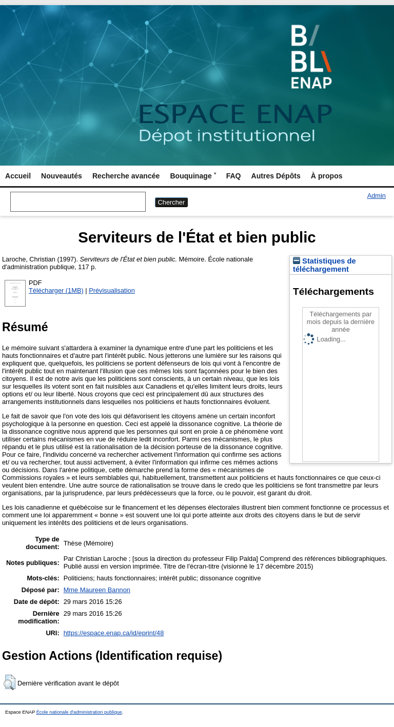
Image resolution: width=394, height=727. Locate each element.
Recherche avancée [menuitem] (126, 176)
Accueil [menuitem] (18, 176)
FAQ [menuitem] (233, 176)
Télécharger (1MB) (56, 290)
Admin (376, 195)
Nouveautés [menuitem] (61, 176)
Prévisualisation (112, 290)
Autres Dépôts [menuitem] (276, 176)
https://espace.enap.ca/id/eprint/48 (114, 633)
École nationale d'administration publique (79, 712)
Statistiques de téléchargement (324, 265)
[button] (9, 682)
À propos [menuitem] (327, 176)
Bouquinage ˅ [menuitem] (192, 176)
